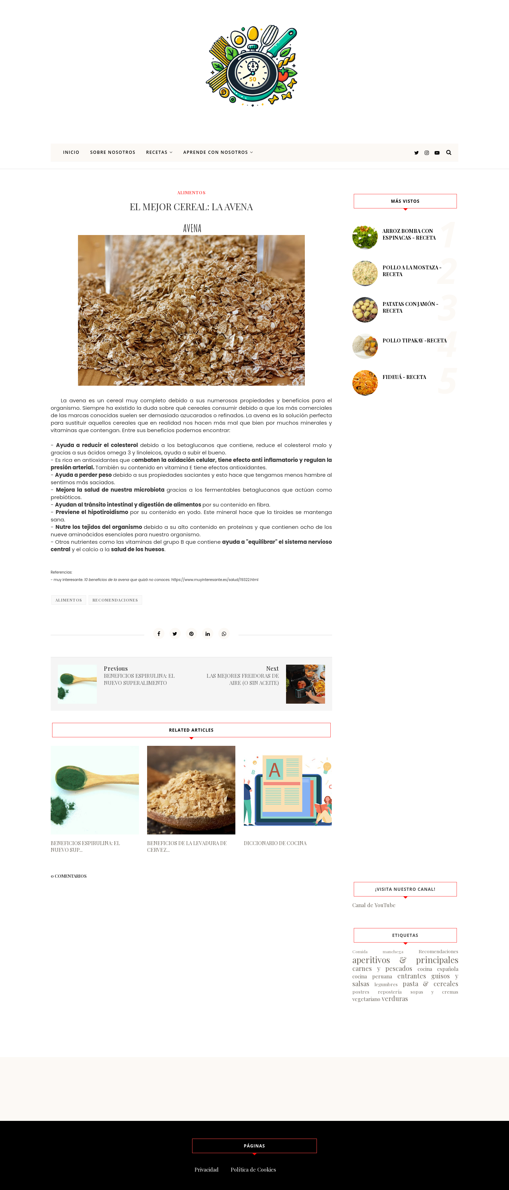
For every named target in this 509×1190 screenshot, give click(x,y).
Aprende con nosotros (218, 152)
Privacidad (207, 1169)
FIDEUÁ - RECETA (404, 377)
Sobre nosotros (112, 152)
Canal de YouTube (374, 905)
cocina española (438, 968)
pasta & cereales (431, 983)
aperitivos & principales (405, 959)
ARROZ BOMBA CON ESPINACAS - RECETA (409, 234)
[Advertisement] (405, 526)
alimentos (191, 192)
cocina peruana (372, 976)
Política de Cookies (253, 1169)
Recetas (159, 152)
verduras (395, 998)
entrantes (411, 976)
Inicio (71, 152)
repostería (390, 991)
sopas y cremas (434, 991)
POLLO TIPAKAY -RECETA (414, 340)
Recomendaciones (115, 600)
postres (360, 991)
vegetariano (366, 998)
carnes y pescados (382, 968)
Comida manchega (377, 951)
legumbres (386, 984)
